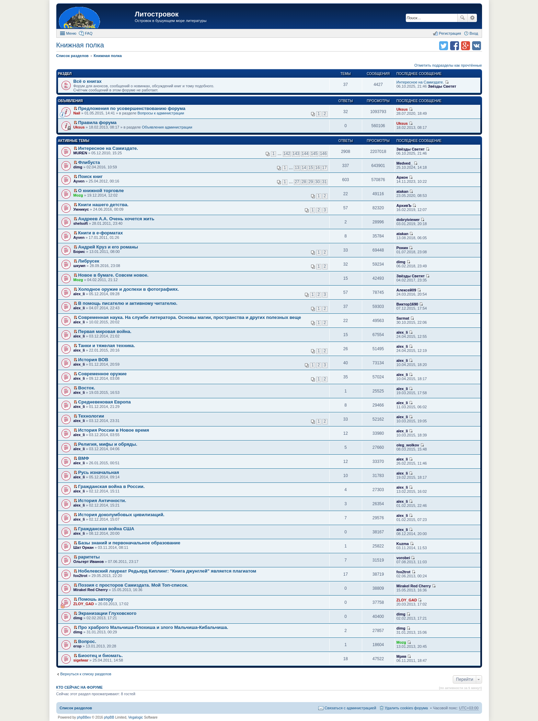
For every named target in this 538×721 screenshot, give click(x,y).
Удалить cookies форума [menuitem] (406, 708)
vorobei (403, 558)
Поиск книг (90, 176)
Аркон (402, 177)
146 (323, 153)
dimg (77, 167)
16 (317, 167)
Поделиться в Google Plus (465, 45)
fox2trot (80, 576)
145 (314, 153)
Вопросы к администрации (160, 113)
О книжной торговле (101, 190)
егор (77, 646)
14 (303, 167)
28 (303, 181)
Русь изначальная (98, 472)
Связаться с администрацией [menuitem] (350, 708)
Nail (76, 113)
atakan (403, 191)
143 (296, 153)
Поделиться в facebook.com (454, 45)
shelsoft (80, 223)
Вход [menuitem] (474, 33)
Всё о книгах (87, 81)
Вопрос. (87, 641)
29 (310, 181)
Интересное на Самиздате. (420, 82)
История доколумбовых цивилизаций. (121, 514)
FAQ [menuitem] (88, 33)
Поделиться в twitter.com (443, 45)
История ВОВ (93, 359)
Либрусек (89, 261)
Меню (71, 33)
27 (297, 181)
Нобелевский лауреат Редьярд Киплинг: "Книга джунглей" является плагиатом (167, 571)
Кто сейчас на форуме (79, 687)
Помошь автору (96, 599)
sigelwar (81, 660)
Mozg (78, 195)
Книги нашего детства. (103, 204)
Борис (79, 251)
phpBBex (84, 717)
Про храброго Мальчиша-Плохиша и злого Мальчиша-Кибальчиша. (153, 627)
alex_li (79, 294)
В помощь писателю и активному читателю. (128, 303)
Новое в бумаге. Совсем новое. (113, 275)
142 (287, 153)
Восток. (86, 387)
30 (317, 181)
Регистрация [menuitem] (450, 33)
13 (297, 167)
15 (310, 167)
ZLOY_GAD (83, 604)
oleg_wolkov (408, 445)
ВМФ (83, 458)
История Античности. (102, 500)
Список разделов (76, 708)
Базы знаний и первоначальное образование (129, 542)
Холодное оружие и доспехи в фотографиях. (128, 289)
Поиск (462, 18)
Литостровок (157, 14)
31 (324, 181)
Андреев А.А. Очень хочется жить (116, 218)
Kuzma (403, 544)
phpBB (109, 717)
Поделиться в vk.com (476, 45)
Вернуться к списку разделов (85, 674)
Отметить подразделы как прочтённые (448, 65)
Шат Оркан (83, 547)
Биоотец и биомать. (100, 655)
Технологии (91, 416)
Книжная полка (80, 45)
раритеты (89, 556)
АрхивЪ (404, 205)
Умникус (81, 209)
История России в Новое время (113, 430)
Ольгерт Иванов (88, 561)
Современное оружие (102, 373)
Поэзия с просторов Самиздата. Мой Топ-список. (133, 585)
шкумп (79, 266)
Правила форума (97, 122)
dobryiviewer (408, 220)
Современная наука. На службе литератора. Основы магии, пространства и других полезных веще (189, 317)
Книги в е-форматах (100, 232)
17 (324, 167)
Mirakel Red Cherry (90, 590)
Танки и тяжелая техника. (106, 345)
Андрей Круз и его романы (108, 246)
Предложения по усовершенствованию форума (131, 108)
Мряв (402, 656)
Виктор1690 (407, 304)
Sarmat (403, 318)
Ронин (402, 248)
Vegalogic (135, 717)
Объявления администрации (167, 127)
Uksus (402, 109)
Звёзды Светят (442, 86)
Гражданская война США (106, 528)
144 (305, 153)
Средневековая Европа (104, 401)
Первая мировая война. (104, 331)
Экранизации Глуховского (107, 613)
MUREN (80, 153)
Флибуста (89, 162)
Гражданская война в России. (111, 486)
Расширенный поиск (472, 18)
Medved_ (405, 163)
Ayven (79, 181)
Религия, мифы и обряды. (107, 444)
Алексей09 (406, 290)
